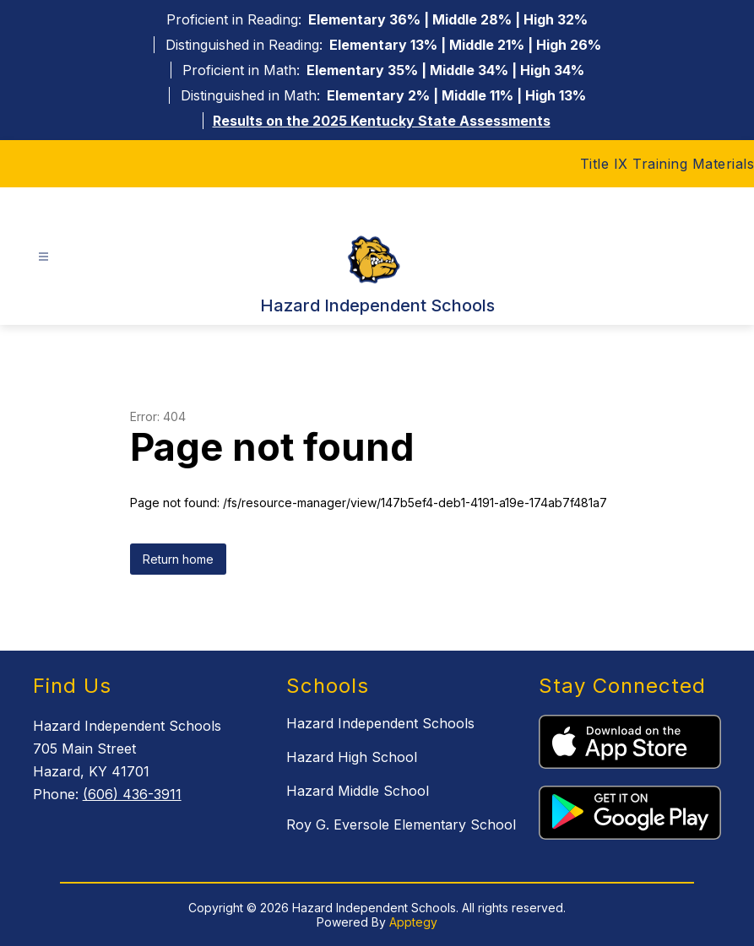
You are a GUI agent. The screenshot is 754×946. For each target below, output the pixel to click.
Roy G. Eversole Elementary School (401, 824)
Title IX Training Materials (667, 163)
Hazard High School (351, 757)
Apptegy (413, 922)
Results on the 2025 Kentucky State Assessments (382, 120)
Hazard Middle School (357, 790)
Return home (178, 559)
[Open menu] (43, 257)
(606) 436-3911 (132, 794)
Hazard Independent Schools (380, 723)
